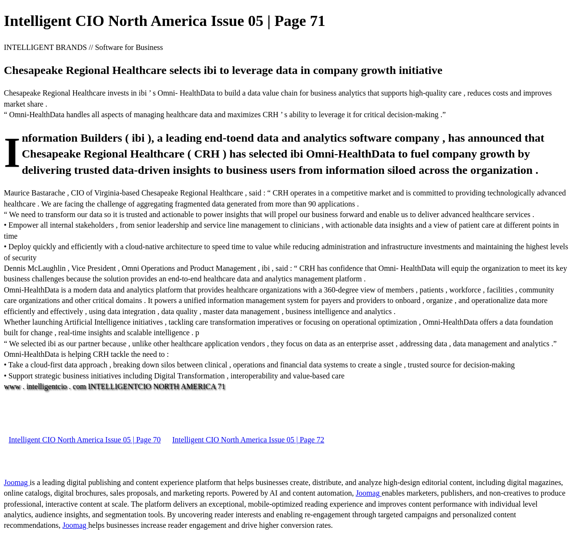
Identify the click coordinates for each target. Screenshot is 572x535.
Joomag (17, 482)
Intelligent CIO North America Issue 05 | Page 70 (85, 440)
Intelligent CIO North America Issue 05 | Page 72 (248, 440)
